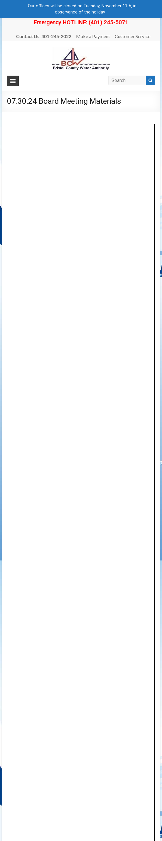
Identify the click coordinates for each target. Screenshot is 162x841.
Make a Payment (93, 36)
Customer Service (132, 36)
